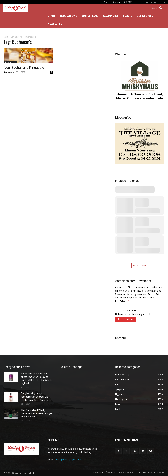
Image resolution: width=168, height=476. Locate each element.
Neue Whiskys (10, 62)
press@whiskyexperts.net (68, 459)
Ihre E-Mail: (122, 301)
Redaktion (9, 72)
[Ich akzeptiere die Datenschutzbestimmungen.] (116, 310)
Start (6, 36)
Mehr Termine (139, 265)
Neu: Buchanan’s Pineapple (24, 68)
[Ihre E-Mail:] (139, 305)
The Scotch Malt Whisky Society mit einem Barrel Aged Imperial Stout (36, 413)
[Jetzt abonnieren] (125, 319)
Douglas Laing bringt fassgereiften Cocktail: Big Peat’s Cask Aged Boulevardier (37, 396)
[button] (158, 8)
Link (148, 314)
